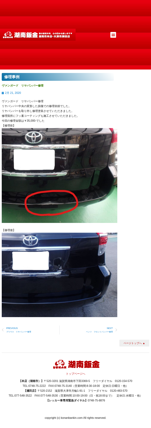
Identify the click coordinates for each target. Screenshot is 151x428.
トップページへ (75, 373)
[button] (113, 35)
